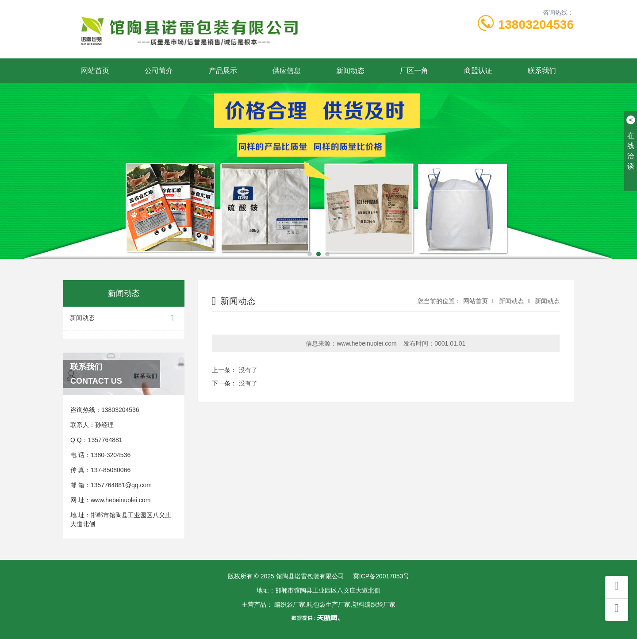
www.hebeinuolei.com (120, 500)
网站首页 (95, 70)
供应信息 (286, 70)
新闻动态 (350, 70)
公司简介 (159, 70)
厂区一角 (414, 70)
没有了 (248, 369)
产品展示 (223, 70)
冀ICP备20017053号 (381, 576)
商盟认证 (478, 70)
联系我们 (542, 70)
